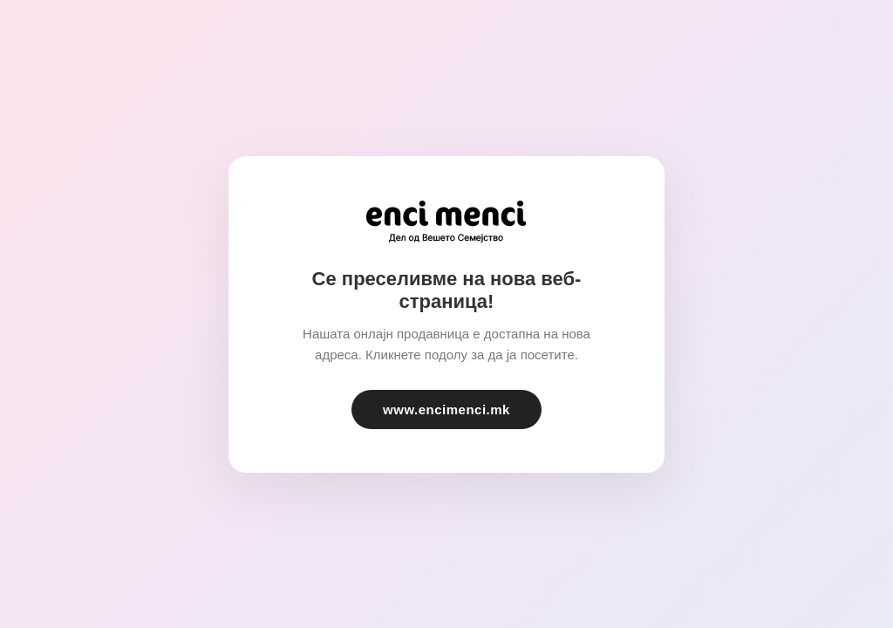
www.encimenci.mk (446, 409)
